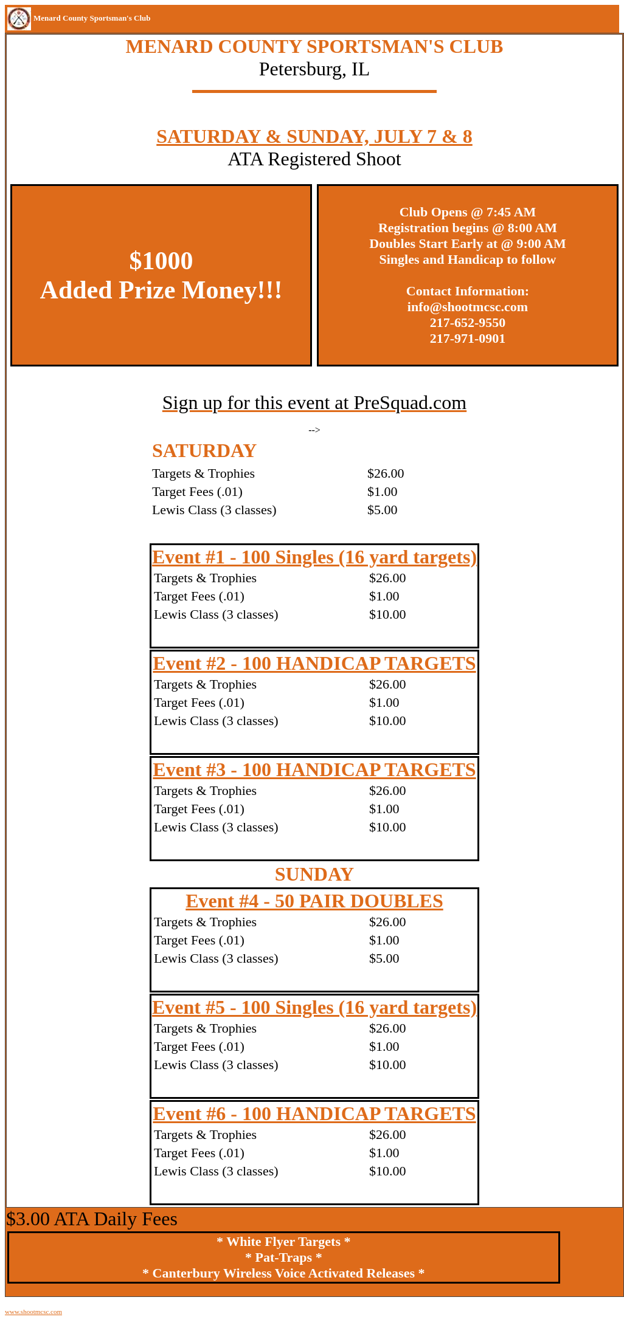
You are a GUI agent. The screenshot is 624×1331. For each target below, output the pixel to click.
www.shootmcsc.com (33, 1311)
